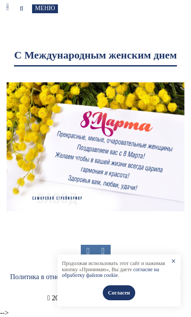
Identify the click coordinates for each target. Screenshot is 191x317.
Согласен (119, 293)
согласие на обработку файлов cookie (110, 272)
